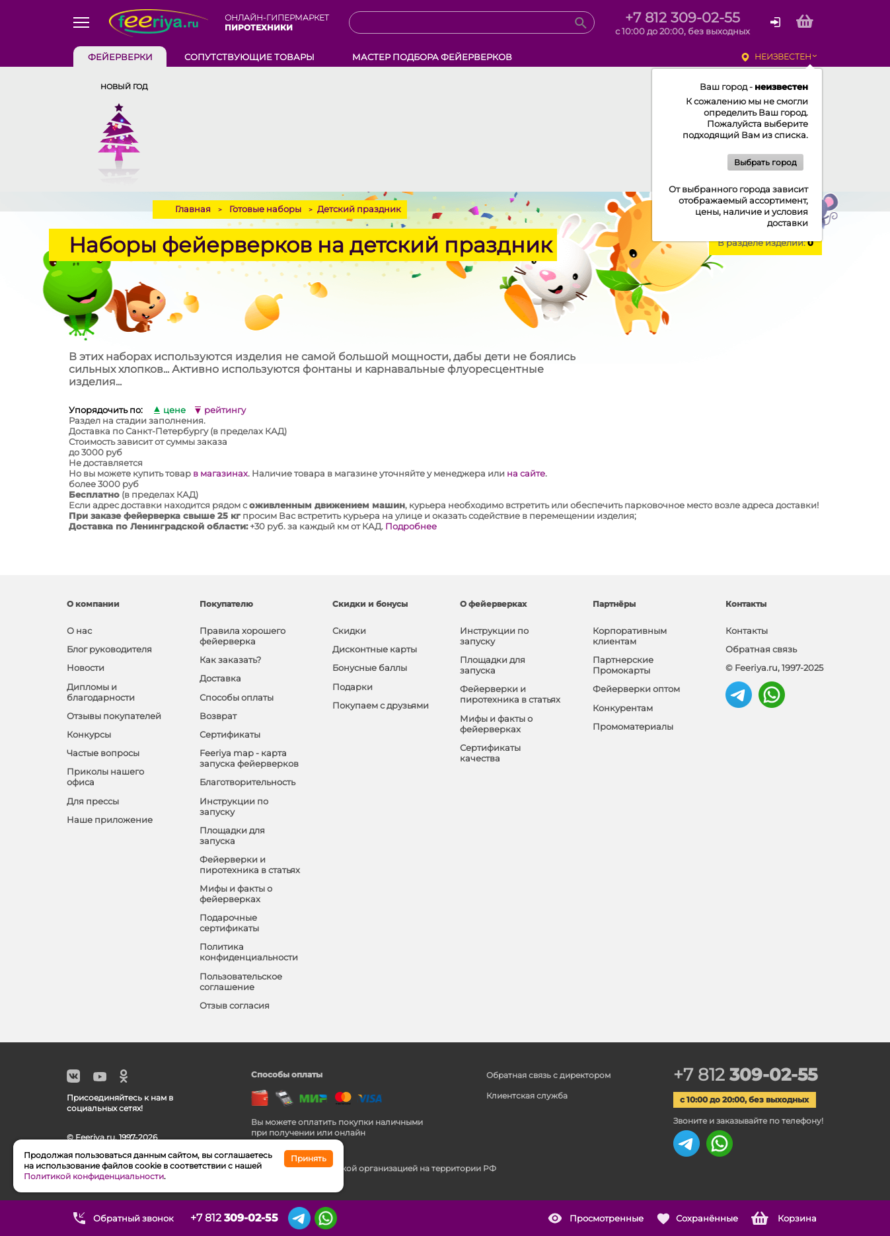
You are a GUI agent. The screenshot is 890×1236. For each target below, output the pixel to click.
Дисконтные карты (374, 649)
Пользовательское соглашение (241, 981)
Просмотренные (607, 1218)
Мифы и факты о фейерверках (236, 893)
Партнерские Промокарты (623, 665)
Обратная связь (761, 649)
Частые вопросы (103, 753)
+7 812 (745, 1074)
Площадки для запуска (232, 835)
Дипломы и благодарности (101, 692)
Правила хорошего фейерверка (242, 635)
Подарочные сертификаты (229, 922)
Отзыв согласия (235, 1005)
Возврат (218, 716)
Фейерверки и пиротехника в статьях (250, 864)
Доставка (220, 678)
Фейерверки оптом (636, 688)
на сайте (526, 473)
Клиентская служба (527, 1096)
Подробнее (411, 526)
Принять (308, 1158)
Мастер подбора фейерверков (432, 57)
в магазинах (220, 473)
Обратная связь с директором (548, 1075)
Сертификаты (230, 734)
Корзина (797, 1218)
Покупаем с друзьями (380, 705)
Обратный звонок (133, 1218)
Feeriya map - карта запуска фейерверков (249, 758)
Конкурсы (89, 734)
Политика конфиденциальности (249, 951)
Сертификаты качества (490, 752)
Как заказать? (230, 659)
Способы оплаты (237, 697)
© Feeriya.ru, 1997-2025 (774, 667)
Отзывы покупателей (114, 716)
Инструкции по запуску (234, 806)
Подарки (352, 686)
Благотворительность (247, 782)
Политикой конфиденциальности (94, 1176)
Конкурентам (623, 708)
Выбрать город (765, 162)
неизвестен (783, 56)
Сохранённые (707, 1218)
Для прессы (93, 801)
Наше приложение (110, 819)
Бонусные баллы (369, 667)
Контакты (746, 630)
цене (174, 410)
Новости (85, 667)
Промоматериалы (633, 726)
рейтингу (225, 410)
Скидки (349, 630)
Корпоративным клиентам (630, 635)
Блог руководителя (109, 649)
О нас (79, 630)
